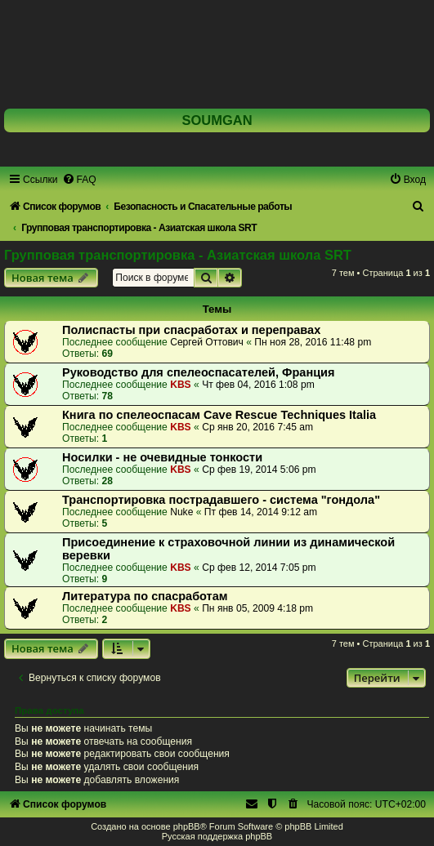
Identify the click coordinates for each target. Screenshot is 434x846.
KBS (180, 384)
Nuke (181, 512)
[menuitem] (79, 179)
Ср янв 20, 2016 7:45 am (257, 427)
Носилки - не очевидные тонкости (162, 457)
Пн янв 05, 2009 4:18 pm (257, 608)
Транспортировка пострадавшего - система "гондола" (221, 499)
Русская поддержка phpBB (217, 836)
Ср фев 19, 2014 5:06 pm (258, 469)
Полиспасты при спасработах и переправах (191, 329)
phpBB (186, 826)
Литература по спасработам (145, 596)
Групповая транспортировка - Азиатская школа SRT (177, 254)
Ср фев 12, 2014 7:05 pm (258, 567)
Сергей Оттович (207, 342)
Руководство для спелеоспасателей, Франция (198, 372)
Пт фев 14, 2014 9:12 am (260, 512)
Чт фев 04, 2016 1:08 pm (258, 384)
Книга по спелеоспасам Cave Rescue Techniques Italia (219, 414)
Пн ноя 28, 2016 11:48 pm (312, 342)
